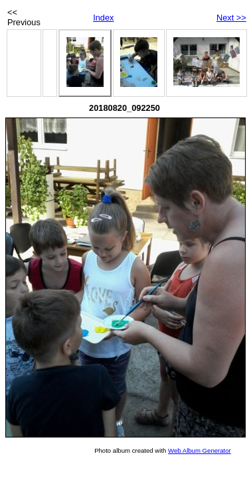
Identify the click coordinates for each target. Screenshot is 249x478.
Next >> (231, 18)
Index (103, 18)
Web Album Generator (199, 450)
